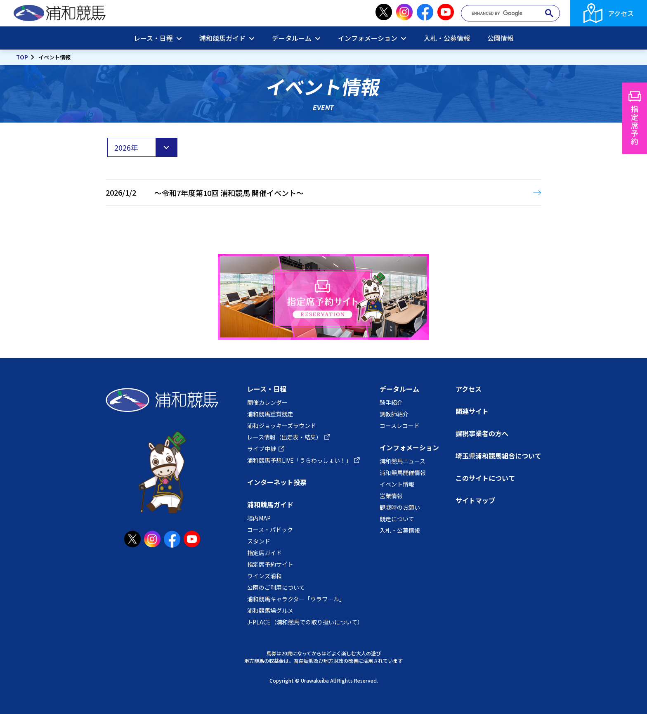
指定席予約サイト (270, 564)
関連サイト (472, 411)
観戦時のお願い (400, 507)
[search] (507, 13)
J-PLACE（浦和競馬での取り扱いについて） (305, 622)
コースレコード (400, 425)
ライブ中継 (261, 448)
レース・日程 (153, 38)
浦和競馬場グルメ (270, 610)
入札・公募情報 (447, 38)
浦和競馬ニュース (402, 461)
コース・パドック (270, 529)
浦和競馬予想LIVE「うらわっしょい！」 (299, 460)
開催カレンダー (267, 402)
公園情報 (500, 38)
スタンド (258, 541)
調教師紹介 (394, 414)
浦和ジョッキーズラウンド (281, 425)
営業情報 (391, 496)
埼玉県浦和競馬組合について (498, 456)
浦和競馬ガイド (222, 38)
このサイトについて (485, 478)
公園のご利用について (276, 587)
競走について (397, 519)
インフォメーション (367, 38)
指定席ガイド (264, 553)
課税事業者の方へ (482, 433)
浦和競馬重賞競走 (270, 414)
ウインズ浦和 (264, 576)
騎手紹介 (391, 402)
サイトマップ (475, 500)
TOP (22, 57)
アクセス (621, 13)
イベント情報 (397, 484)
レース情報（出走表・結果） (284, 437)
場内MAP (259, 518)
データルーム (292, 38)
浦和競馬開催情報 (403, 472)
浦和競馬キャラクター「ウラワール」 (296, 599)
